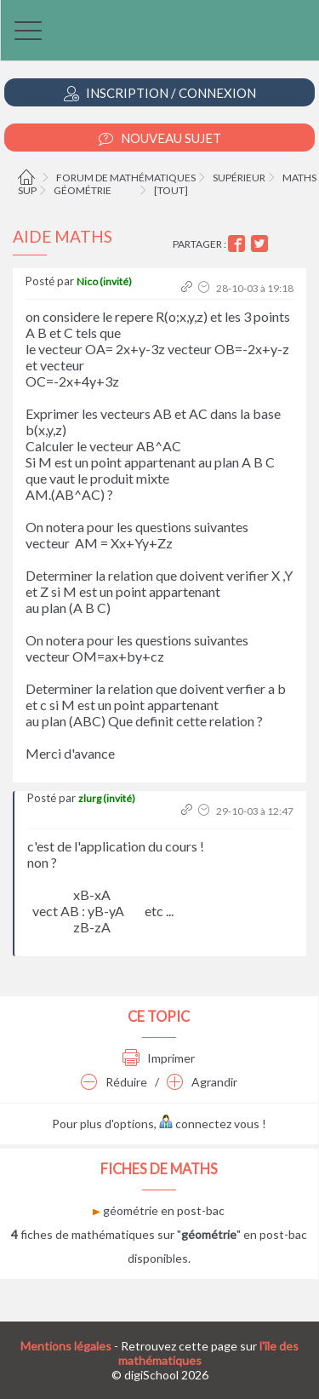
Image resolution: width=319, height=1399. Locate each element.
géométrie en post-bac (159, 1210)
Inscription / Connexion (160, 93)
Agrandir (202, 1082)
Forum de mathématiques (126, 177)
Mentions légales (65, 1346)
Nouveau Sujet (160, 138)
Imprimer (158, 1058)
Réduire (114, 1082)
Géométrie (82, 190)
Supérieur (239, 177)
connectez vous (209, 1123)
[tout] (171, 190)
